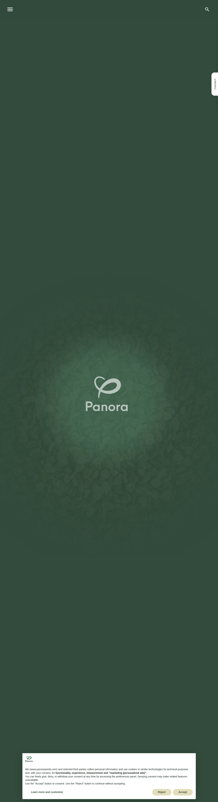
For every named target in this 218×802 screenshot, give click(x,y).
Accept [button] (183, 792)
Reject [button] (162, 792)
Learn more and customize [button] (47, 792)
